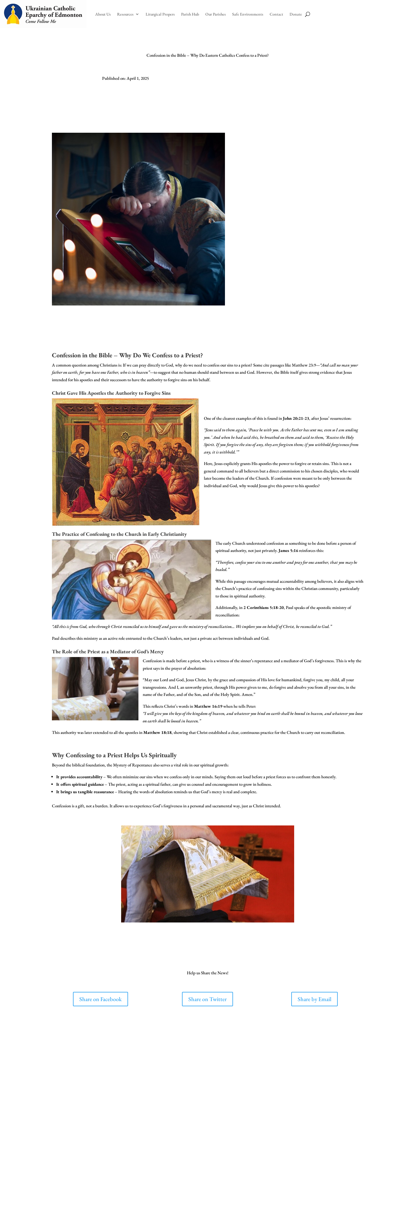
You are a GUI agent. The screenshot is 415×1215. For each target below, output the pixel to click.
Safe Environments (247, 14)
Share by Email (314, 999)
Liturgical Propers (160, 14)
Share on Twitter (207, 999)
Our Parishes (215, 14)
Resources (125, 14)
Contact (276, 14)
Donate (296, 14)
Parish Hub (190, 14)
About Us (103, 14)
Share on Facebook (100, 999)
